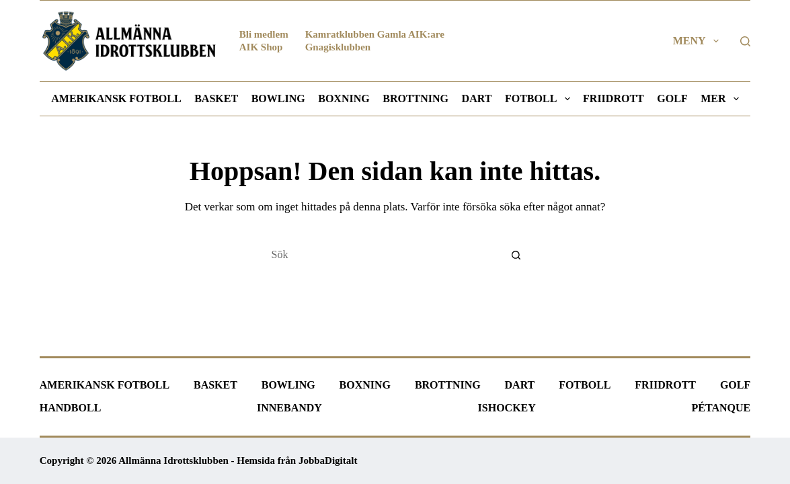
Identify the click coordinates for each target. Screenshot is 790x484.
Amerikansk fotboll (116, 98)
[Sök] (745, 41)
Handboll (71, 407)
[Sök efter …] (382, 254)
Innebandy (289, 407)
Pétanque (721, 407)
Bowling (278, 98)
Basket (216, 98)
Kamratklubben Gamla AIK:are (374, 34)
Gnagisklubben (338, 47)
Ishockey (507, 407)
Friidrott (613, 98)
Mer (722, 99)
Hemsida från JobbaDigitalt (297, 460)
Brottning (415, 98)
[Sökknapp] (516, 254)
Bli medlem (263, 34)
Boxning (343, 98)
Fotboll (540, 99)
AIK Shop (261, 47)
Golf (672, 98)
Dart (477, 98)
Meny (698, 41)
